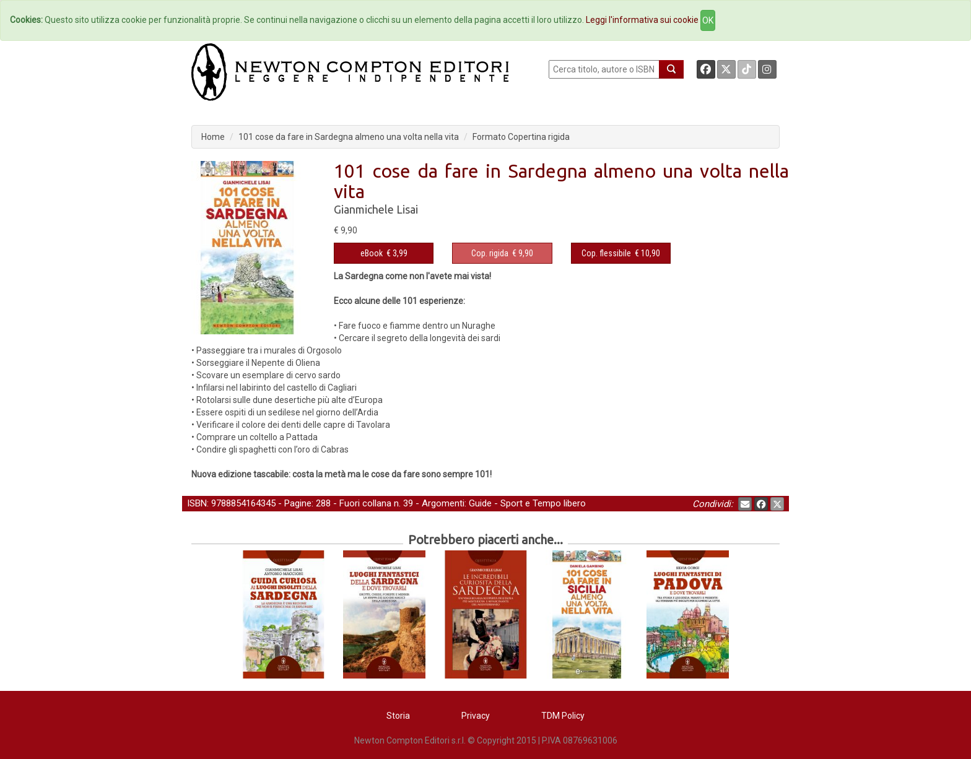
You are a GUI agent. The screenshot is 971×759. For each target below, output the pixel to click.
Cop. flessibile (606, 253)
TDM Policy (563, 716)
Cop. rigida (489, 253)
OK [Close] (707, 20)
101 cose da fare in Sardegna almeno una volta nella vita (348, 137)
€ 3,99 (383, 253)
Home (213, 137)
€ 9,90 (502, 253)
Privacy (475, 716)
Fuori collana (365, 503)
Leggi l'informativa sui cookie (642, 20)
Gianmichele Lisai (376, 209)
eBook (371, 253)
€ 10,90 (620, 253)
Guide (480, 503)
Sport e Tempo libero (543, 503)
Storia (398, 716)
